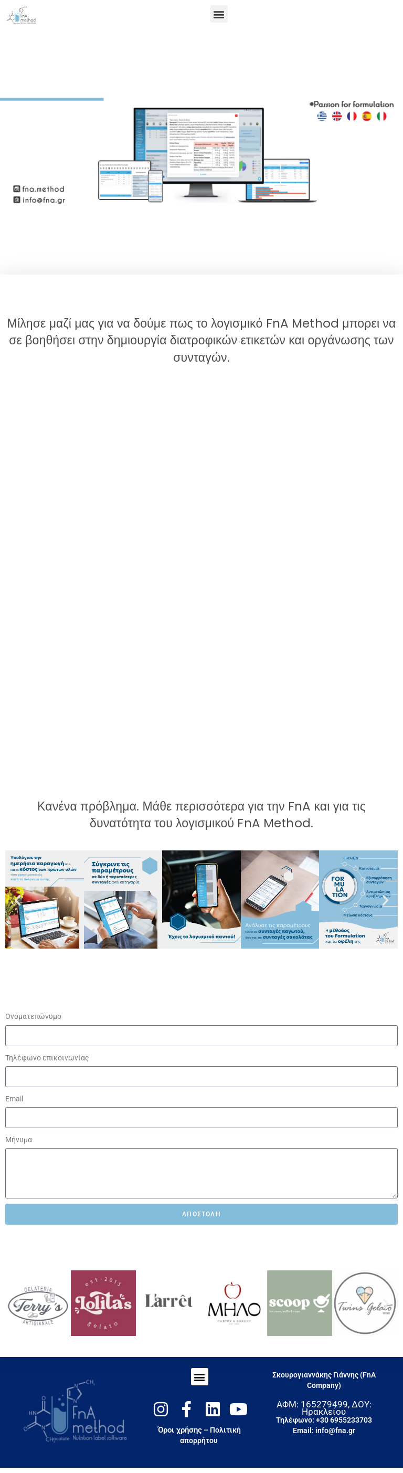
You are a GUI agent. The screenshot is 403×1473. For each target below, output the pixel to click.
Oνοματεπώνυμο (33, 1016)
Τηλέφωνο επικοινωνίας (47, 1058)
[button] (219, 14)
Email (14, 1099)
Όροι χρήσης (180, 1430)
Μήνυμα (18, 1139)
